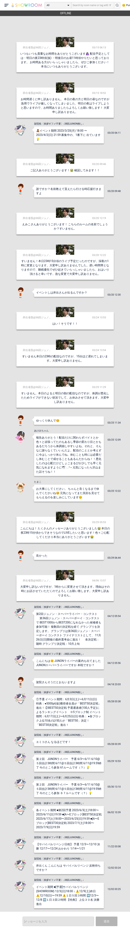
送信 (106, 921)
